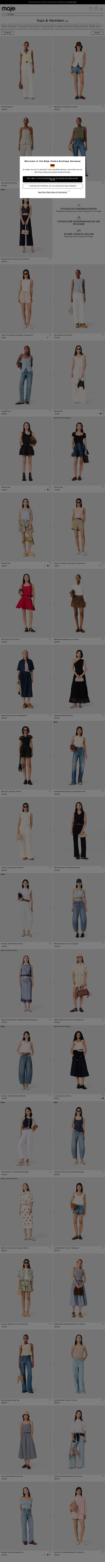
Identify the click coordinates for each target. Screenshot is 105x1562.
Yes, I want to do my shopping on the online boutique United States (52, 179)
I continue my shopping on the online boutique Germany (52, 186)
